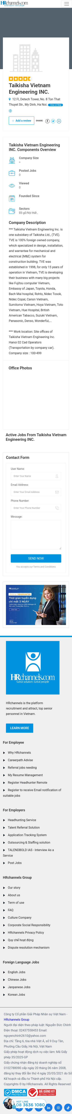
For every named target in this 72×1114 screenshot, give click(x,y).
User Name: (18, 468)
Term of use (16, 902)
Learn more (19, 728)
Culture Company (19, 917)
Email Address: (20, 484)
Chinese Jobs (17, 979)
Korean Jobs (16, 994)
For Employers (14, 810)
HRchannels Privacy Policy (26, 932)
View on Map (55, 105)
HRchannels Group (17, 877)
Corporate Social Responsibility (29, 925)
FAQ (10, 910)
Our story (14, 887)
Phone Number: (20, 500)
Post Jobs (15, 863)
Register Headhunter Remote (27, 782)
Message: (16, 516)
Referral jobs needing (22, 767)
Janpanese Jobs (19, 987)
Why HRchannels (19, 752)
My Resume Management (25, 775)
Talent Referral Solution (24, 827)
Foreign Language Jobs (21, 962)
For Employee (13, 742)
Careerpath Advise (20, 760)
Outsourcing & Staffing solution (29, 842)
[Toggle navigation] (66, 4)
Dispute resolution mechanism (28, 947)
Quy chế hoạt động (20, 940)
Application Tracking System (27, 835)
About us (14, 895)
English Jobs (16, 972)
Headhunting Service (22, 820)
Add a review (21, 120)
